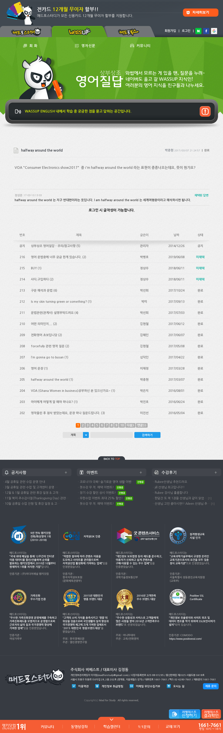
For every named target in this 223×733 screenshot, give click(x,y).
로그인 (186, 30)
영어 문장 (37, 368)
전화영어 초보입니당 (44, 335)
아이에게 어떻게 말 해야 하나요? (52, 401)
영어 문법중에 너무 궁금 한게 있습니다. (56, 257)
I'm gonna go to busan (47, 357)
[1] (210, 498)
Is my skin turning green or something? (59, 301)
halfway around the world (49, 379)
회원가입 (170, 30)
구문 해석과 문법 (41, 290)
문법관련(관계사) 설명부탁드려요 (52, 312)
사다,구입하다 (40, 279)
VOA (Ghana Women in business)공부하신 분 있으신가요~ (70, 390)
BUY (34, 268)
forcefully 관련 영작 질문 (47, 346)
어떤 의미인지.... (41, 323)
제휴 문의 (210, 686)
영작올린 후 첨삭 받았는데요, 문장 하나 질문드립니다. (65, 413)
